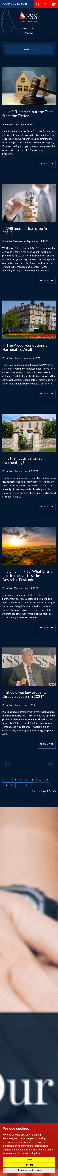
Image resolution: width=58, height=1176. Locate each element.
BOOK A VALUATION (15, 4)
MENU (29, 49)
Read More (47, 163)
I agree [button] (29, 1159)
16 (18, 785)
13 (46, 779)
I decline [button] (29, 1165)
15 (12, 785)
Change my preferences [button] (29, 1170)
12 (39, 779)
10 (26, 779)
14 (5, 785)
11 (33, 779)
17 (25, 785)
